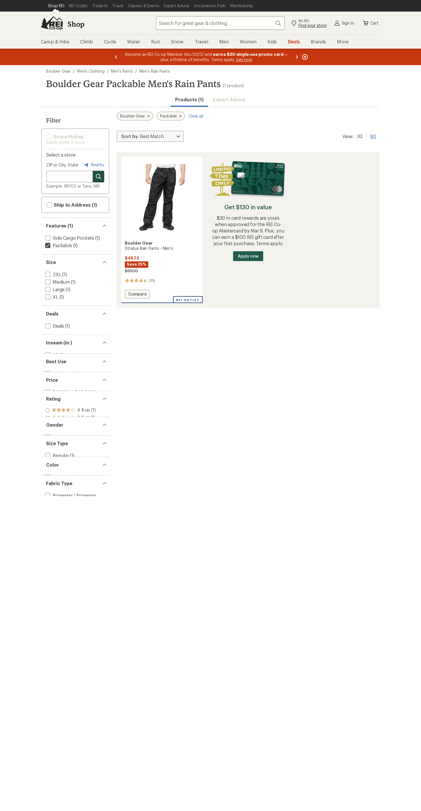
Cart (370, 23)
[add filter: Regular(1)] (56, 521)
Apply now (248, 256)
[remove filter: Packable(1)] (58, 245)
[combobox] (220, 23)
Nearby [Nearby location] (93, 165)
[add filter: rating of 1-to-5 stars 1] (70, 463)
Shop (75, 24)
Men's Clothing (91, 71)
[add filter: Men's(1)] (54, 492)
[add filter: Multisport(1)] (59, 383)
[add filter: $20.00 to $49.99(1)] (67, 412)
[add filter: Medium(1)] (57, 282)
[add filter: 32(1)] (51, 354)
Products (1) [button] (189, 99)
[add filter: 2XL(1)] (52, 274)
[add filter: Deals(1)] (54, 326)
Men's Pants (122, 71)
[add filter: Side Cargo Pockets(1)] (69, 238)
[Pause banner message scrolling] (304, 57)
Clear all (195, 115)
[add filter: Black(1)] (57, 557)
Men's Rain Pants (154, 71)
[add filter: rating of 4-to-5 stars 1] (70, 441)
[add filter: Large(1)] (54, 289)
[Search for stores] (98, 176)
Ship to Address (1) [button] (71, 205)
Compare (137, 294)
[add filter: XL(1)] (51, 297)
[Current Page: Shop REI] (56, 6)
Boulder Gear (58, 71)
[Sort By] (150, 136)
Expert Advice (229, 99)
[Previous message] (116, 57)
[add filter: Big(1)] (51, 528)
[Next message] (296, 57)
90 (373, 136)
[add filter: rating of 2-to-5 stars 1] (70, 456)
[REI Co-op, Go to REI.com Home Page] (52, 23)
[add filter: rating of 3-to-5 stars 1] (70, 448)
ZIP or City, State (62, 164)
